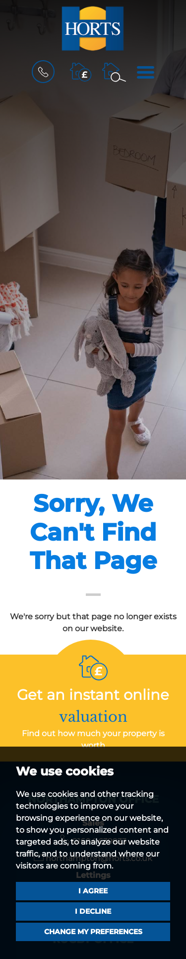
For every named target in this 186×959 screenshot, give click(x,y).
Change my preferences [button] (93, 931)
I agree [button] (93, 890)
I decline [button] (93, 911)
